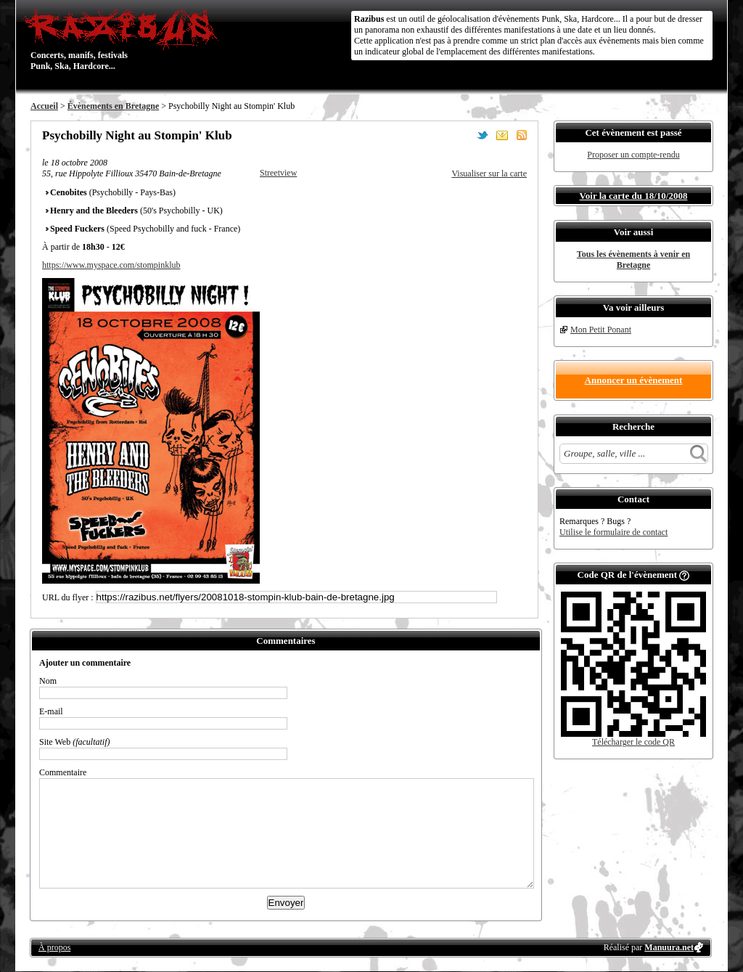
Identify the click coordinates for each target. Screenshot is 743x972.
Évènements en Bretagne (113, 106)
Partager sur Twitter (482, 135)
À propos (54, 947)
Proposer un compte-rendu (633, 155)
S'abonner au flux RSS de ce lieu (522, 135)
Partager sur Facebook (463, 135)
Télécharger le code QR (633, 742)
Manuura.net (669, 947)
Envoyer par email (502, 135)
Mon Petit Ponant (600, 329)
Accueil (44, 106)
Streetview (278, 173)
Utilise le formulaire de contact (613, 532)
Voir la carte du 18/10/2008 (634, 195)
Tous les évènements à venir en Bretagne (633, 259)
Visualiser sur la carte (489, 173)
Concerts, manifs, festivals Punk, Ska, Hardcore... (124, 39)
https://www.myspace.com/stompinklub (111, 265)
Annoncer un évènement (634, 380)
